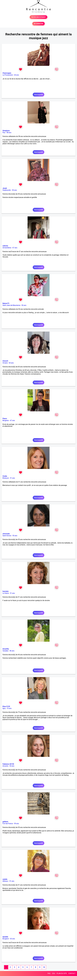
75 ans (9, 708)
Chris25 (5, 361)
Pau (4, 132)
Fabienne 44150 (8, 764)
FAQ (49, 973)
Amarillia (6, 649)
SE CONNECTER (38, 23)
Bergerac (6, 420)
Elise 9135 (6, 706)
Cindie (5, 476)
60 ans (11, 363)
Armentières (7, 248)
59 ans (16, 823)
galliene (5, 822)
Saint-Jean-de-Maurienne (11, 305)
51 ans (12, 478)
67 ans (14, 248)
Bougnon (6, 939)
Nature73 (6, 303)
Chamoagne (7, 73)
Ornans (5, 363)
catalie (5, 879)
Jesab (5, 188)
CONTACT (71, 973)
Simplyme (6, 131)
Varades (5, 651)
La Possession (8, 75)
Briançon (6, 478)
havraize (6, 591)
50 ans (14, 190)
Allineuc (5, 881)
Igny (4, 708)
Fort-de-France (8, 823)
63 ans (12, 939)
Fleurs (5, 418)
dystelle (5, 937)
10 (44, 967)
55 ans (14, 536)
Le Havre (6, 593)
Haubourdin (7, 190)
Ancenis (5, 766)
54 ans (11, 766)
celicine (5, 246)
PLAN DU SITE (62, 973)
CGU (53, 973)
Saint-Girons (7, 536)
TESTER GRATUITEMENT (38, 17)
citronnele (6, 534)
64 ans (16, 75)
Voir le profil (38, 95)
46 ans (12, 651)
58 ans (9, 132)
